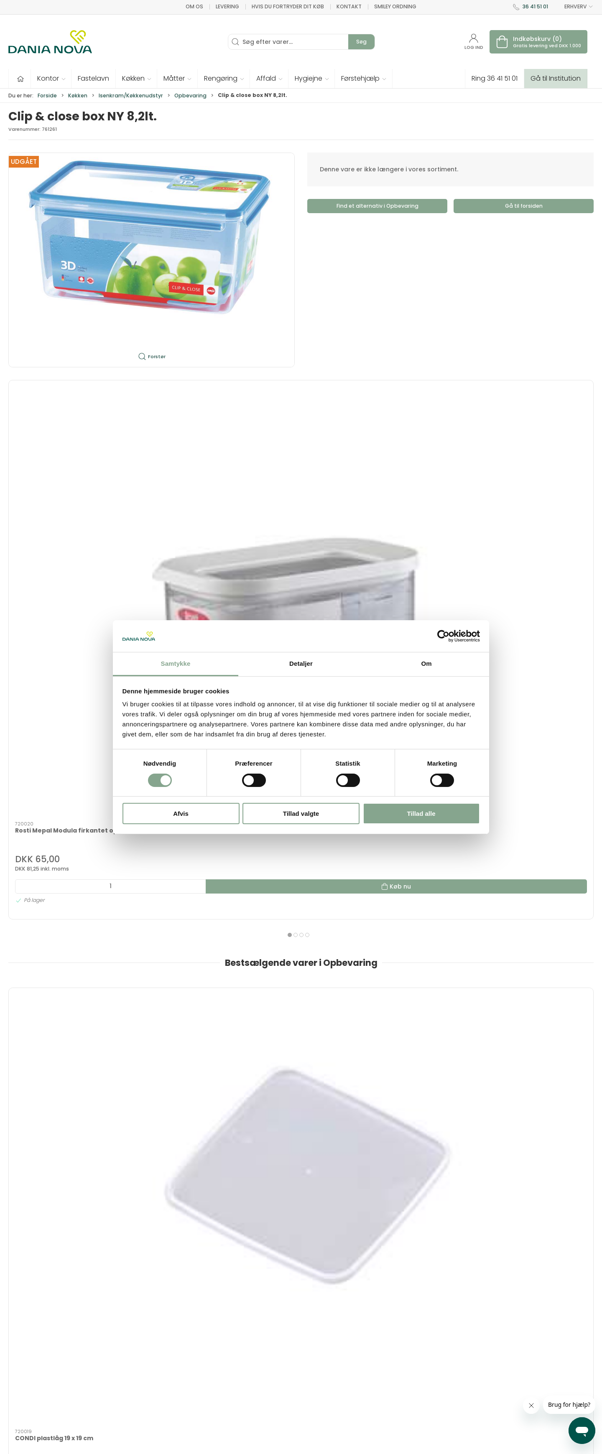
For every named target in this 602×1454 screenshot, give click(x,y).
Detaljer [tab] (301, 663)
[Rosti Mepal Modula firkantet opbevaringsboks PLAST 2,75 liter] (419, 423)
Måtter (537, 1123)
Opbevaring (190, 95)
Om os (194, 6)
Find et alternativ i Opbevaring (377, 205)
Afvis (181, 813)
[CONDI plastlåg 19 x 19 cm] (64, 694)
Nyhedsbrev (426, 1354)
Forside (47, 95)
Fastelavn (538, 1011)
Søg (361, 41)
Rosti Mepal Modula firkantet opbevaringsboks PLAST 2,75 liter (416, 483)
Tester (419, 1011)
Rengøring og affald (64, 1234)
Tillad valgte (301, 813)
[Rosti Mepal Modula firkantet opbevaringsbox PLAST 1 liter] (64, 423)
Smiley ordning (395, 6)
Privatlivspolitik (431, 1414)
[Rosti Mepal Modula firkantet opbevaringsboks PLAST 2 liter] (301, 423)
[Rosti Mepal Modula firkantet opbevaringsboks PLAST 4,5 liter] (182, 423)
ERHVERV (574, 6)
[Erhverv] (50, 42)
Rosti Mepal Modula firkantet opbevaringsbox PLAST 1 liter (61, 479)
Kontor (301, 1123)
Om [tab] (426, 663)
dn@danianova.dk (36, 1371)
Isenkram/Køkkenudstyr (131, 95)
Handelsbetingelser (438, 1402)
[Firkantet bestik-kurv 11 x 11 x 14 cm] (538, 694)
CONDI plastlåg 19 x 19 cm (54, 747)
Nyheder (183, 1234)
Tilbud (64, 1011)
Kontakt (349, 6)
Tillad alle (421, 813)
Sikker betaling (430, 1390)
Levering (227, 6)
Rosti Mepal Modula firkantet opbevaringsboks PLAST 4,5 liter (179, 483)
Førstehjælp (64, 1123)
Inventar (183, 1011)
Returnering (426, 1378)
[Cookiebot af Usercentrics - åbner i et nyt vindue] (443, 636)
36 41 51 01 (535, 6)
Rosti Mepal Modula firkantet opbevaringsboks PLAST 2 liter (300, 479)
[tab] (295, 851)
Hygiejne (183, 1123)
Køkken (77, 95)
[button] (51, 78)
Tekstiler (301, 1011)
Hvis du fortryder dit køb (288, 6)
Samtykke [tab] (176, 663)
